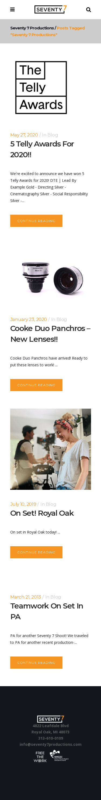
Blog (52, 135)
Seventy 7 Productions (32, 27)
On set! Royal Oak (42, 513)
